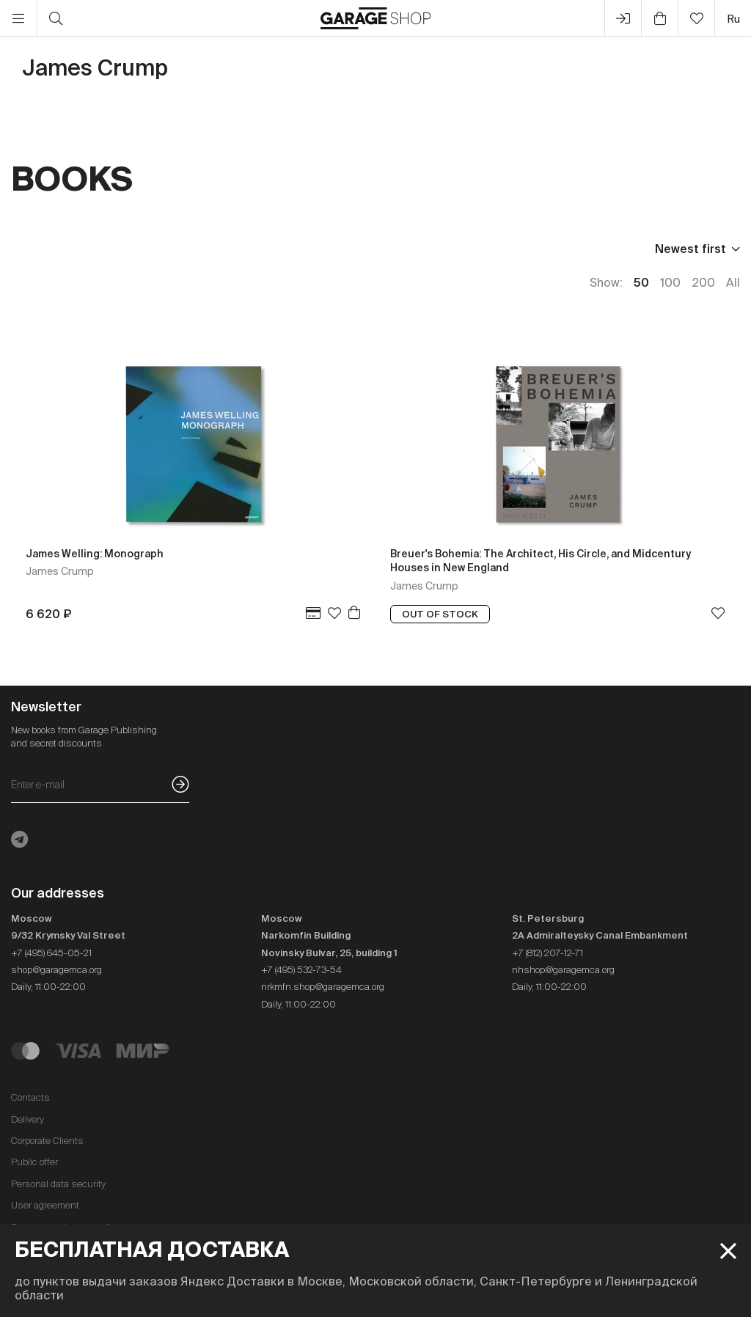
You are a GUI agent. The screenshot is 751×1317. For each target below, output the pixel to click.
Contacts (30, 1097)
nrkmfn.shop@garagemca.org (322, 986)
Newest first (690, 248)
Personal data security (58, 1183)
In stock (273, 248)
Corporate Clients (47, 1140)
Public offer (34, 1161)
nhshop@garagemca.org (563, 969)
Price (25, 248)
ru (733, 18)
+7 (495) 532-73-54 (301, 969)
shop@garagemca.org (56, 969)
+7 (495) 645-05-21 (51, 952)
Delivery (27, 1119)
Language (188, 248)
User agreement (45, 1205)
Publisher (100, 248)
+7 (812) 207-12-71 (547, 952)
